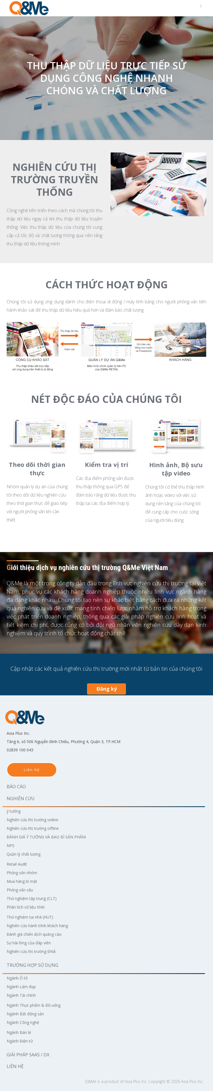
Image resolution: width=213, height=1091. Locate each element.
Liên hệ (32, 769)
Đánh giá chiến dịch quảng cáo (38, 934)
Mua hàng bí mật (24, 881)
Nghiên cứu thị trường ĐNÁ (36, 951)
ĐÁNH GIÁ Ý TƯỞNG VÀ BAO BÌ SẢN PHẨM (51, 837)
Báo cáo (16, 787)
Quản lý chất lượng (26, 854)
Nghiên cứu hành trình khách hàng (43, 925)
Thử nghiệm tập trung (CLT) (36, 898)
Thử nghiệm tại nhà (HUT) (34, 917)
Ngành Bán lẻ (21, 1032)
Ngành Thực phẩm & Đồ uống (38, 1005)
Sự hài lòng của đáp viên (32, 943)
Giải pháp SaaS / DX (28, 1055)
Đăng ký (107, 688)
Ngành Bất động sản (28, 1014)
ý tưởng (15, 811)
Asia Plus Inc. (136, 1081)
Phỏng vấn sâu (22, 890)
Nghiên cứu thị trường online (37, 820)
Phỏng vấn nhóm (24, 872)
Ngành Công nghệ (26, 1022)
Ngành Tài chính (24, 995)
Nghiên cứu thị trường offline (37, 828)
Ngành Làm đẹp (23, 986)
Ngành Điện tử (22, 1041)
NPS (11, 845)
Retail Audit (18, 864)
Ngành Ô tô (19, 978)
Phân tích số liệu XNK (29, 907)
